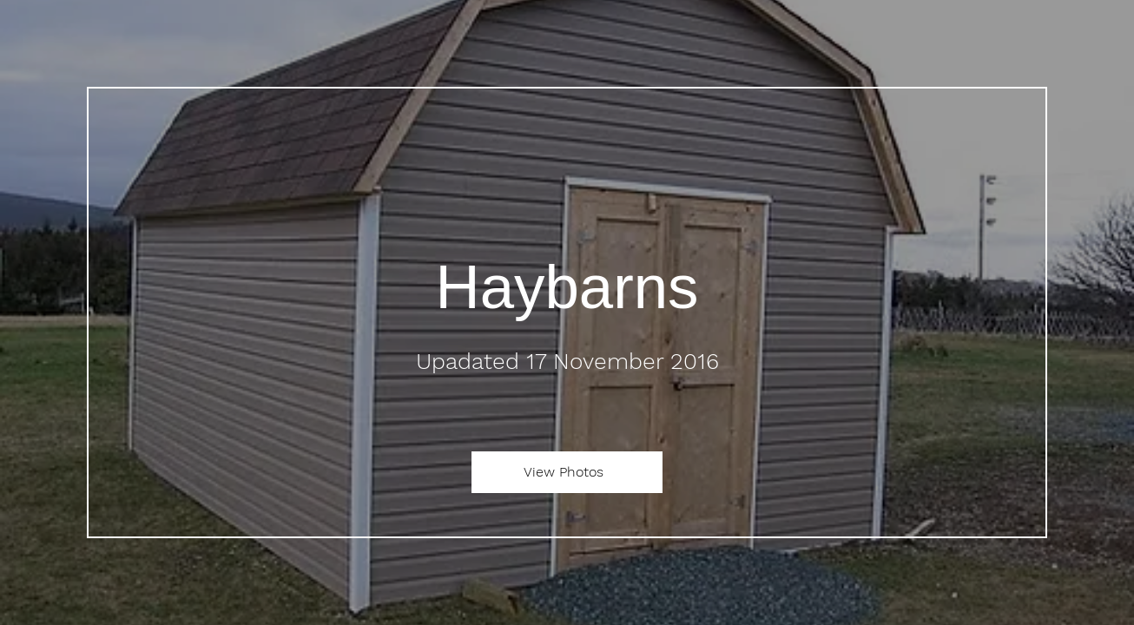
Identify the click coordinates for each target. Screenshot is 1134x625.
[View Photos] (567, 472)
